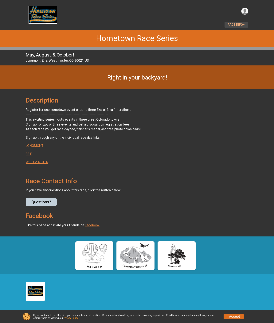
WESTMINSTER (37, 162)
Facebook (92, 225)
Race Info (235, 24)
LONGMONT (34, 146)
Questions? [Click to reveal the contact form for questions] (41, 202)
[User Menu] (244, 11)
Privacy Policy (71, 318)
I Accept (233, 316)
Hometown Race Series (137, 38)
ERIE (29, 154)
